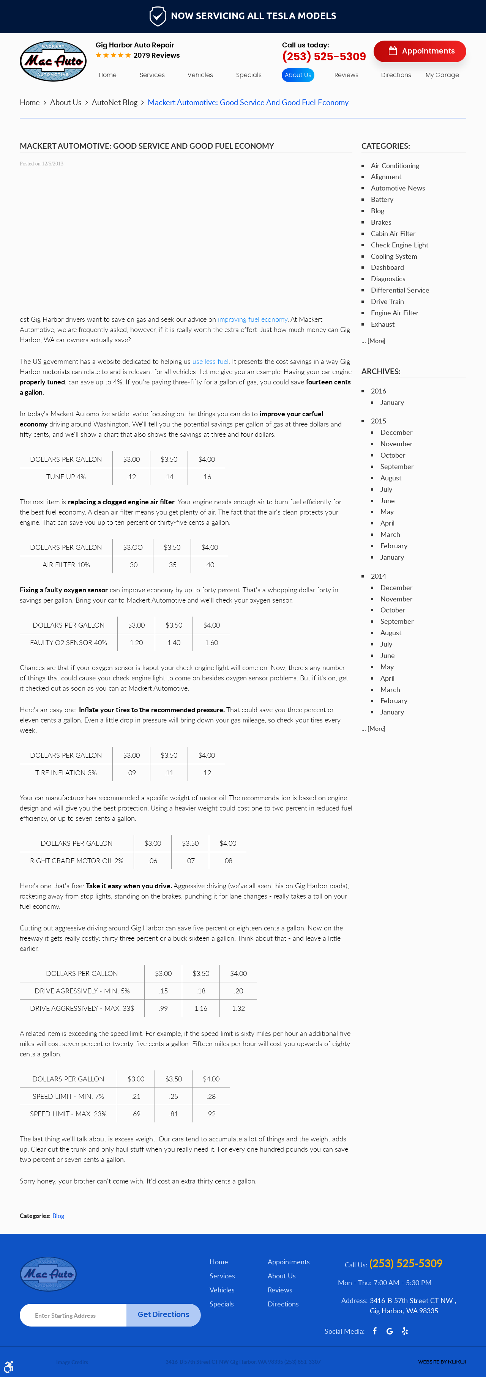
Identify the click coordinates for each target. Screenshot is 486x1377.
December (396, 432)
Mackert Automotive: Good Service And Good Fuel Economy (248, 102)
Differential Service (400, 289)
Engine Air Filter (395, 312)
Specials (249, 75)
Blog (58, 1216)
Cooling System (394, 256)
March (390, 534)
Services (152, 75)
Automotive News (398, 187)
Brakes (381, 222)
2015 (378, 420)
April (387, 522)
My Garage (442, 75)
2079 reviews (157, 55)
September (397, 466)
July (386, 489)
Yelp (404, 1331)
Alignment (386, 176)
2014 (378, 576)
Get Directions (163, 1315)
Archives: (381, 371)
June (387, 500)
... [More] (373, 341)
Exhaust (382, 324)
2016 (378, 390)
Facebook (374, 1331)
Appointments (428, 51)
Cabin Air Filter (393, 233)
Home (108, 75)
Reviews (346, 75)
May (387, 511)
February (393, 545)
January (392, 402)
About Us (298, 75)
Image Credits (72, 1362)
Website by (442, 1362)
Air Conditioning (395, 165)
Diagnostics (388, 278)
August (390, 477)
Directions (396, 75)
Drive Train (387, 301)
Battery (382, 199)
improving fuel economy (252, 319)
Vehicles (200, 75)
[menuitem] (108, 75)
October (393, 455)
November (396, 443)
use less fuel (211, 361)
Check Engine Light (399, 244)
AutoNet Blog (114, 102)
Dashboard (387, 267)
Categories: (385, 145)
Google (389, 1331)
